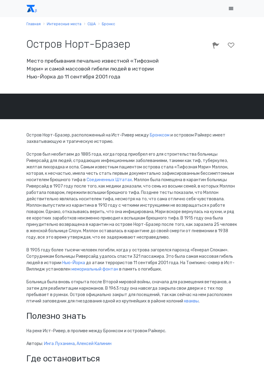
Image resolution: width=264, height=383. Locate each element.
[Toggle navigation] (231, 8)
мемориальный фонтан (94, 269)
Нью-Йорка (73, 262)
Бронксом (160, 135)
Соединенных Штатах (109, 179)
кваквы (191, 301)
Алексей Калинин (94, 343)
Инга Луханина (59, 343)
